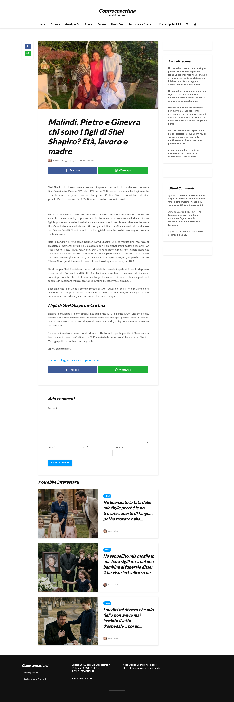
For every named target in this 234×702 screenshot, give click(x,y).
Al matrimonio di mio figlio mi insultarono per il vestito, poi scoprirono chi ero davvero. (183, 153)
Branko (102, 24)
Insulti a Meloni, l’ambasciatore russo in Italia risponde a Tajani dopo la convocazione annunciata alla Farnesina (184, 218)
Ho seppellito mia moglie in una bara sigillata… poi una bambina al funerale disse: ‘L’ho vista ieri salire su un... (128, 564)
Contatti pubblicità (170, 24)
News (107, 496)
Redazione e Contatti (141, 24)
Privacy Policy (31, 672)
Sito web (119, 447)
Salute (88, 24)
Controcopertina (117, 10)
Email (85, 447)
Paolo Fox (117, 24)
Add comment (89, 160)
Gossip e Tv (72, 24)
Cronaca (55, 24)
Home (41, 24)
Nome (51, 447)
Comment (52, 408)
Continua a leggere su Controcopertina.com (73, 360)
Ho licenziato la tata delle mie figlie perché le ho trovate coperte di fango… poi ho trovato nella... (127, 510)
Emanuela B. (56, 160)
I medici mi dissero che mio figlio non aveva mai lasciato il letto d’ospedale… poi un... (128, 618)
